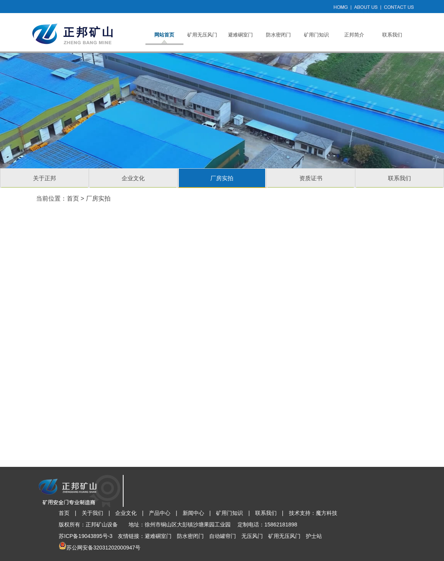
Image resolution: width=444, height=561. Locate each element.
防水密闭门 (278, 35)
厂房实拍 (221, 178)
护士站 (314, 536)
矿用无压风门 (202, 35)
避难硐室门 (240, 35)
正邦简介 (354, 35)
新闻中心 (193, 513)
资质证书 (310, 178)
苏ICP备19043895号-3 (85, 536)
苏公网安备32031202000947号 (103, 547)
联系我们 (392, 35)
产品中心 (159, 513)
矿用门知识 (316, 35)
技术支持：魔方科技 (313, 513)
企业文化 (133, 178)
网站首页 (164, 35)
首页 (73, 198)
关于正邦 (44, 178)
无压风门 (252, 536)
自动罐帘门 (222, 536)
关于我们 (92, 513)
